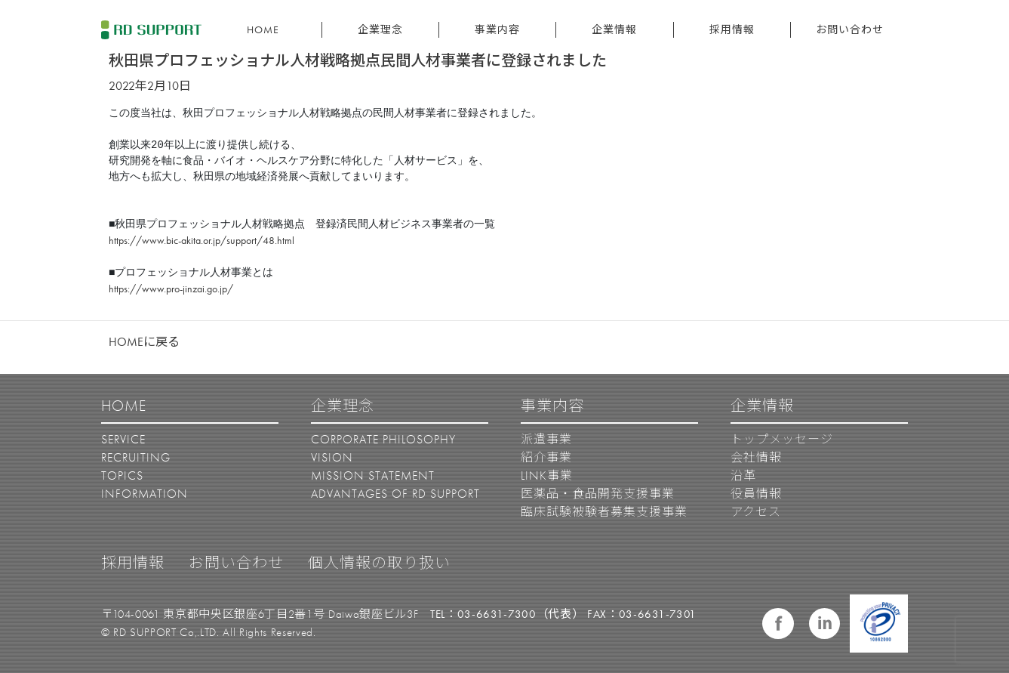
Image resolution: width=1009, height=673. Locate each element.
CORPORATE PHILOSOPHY (383, 439)
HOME (263, 29)
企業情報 (614, 29)
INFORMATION (144, 494)
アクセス (756, 512)
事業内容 (497, 29)
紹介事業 (546, 457)
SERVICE (123, 439)
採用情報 (732, 29)
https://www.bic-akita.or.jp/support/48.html (201, 240)
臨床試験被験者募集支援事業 (604, 512)
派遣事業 (546, 439)
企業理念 (380, 29)
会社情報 (756, 457)
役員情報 (756, 494)
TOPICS (122, 475)
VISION (332, 457)
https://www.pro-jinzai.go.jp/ (171, 288)
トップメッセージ (782, 439)
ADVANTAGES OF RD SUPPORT (395, 494)
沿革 (743, 475)
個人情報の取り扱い (379, 563)
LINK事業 (547, 475)
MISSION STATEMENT (373, 475)
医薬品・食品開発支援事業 (598, 494)
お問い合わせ (850, 29)
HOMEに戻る (144, 342)
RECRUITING (136, 457)
